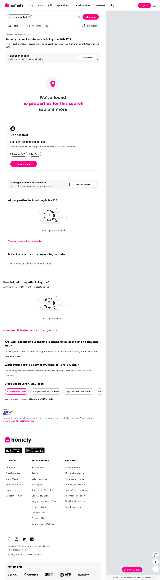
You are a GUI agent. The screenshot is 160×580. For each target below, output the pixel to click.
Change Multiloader (75, 473)
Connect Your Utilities (43, 524)
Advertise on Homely (75, 479)
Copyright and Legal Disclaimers (18, 421)
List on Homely (72, 467)
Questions (100, 5)
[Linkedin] (32, 539)
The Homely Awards (75, 501)
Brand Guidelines (14, 484)
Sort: (38, 25)
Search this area (132, 569)
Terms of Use (34, 554)
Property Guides (40, 507)
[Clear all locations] (78, 17)
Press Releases (13, 473)
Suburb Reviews (82, 5)
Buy (31, 5)
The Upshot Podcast (75, 495)
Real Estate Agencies (42, 490)
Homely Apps (12, 490)
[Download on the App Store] (15, 451)
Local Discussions (40, 495)
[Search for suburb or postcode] (54, 17)
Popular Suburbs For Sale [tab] (79, 391)
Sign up (144, 5)
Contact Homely (14, 495)
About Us (10, 467)
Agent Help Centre (74, 507)
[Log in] (154, 5)
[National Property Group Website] (8, 411)
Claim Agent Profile (75, 484)
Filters (13, 25)
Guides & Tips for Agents (77, 490)
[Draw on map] (155, 555)
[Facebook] (9, 539)
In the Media (12, 479)
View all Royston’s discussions (19, 370)
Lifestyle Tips (38, 512)
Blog (112, 5)
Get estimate (87, 58)
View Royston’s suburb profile (19, 351)
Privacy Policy (15, 554)
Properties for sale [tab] (16, 391)
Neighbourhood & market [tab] (46, 391)
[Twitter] (24, 539)
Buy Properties (39, 467)
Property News (39, 518)
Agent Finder (63, 5)
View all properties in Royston (25, 241)
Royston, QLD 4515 (23, 34)
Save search (89, 25)
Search (90, 16)
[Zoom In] (155, 562)
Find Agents (38, 484)
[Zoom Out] (155, 569)
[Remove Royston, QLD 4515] (29, 17)
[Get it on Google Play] (35, 451)
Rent (40, 5)
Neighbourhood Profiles (44, 501)
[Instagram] (16, 539)
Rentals (35, 473)
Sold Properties (39, 479)
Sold (50, 5)
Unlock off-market (82, 185)
